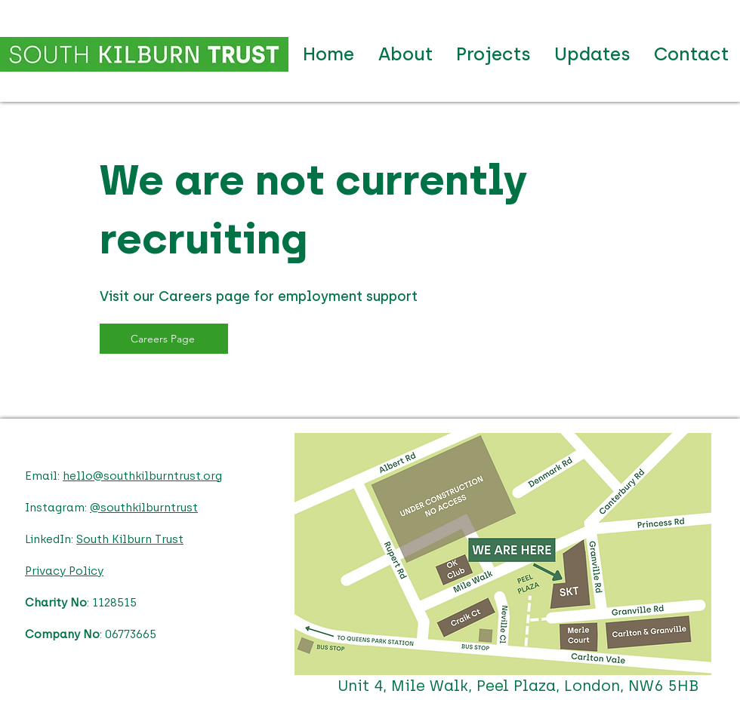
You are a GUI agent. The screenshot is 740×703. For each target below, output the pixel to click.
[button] (493, 54)
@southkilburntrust (144, 507)
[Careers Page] (164, 339)
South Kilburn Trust (129, 539)
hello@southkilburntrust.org (142, 476)
